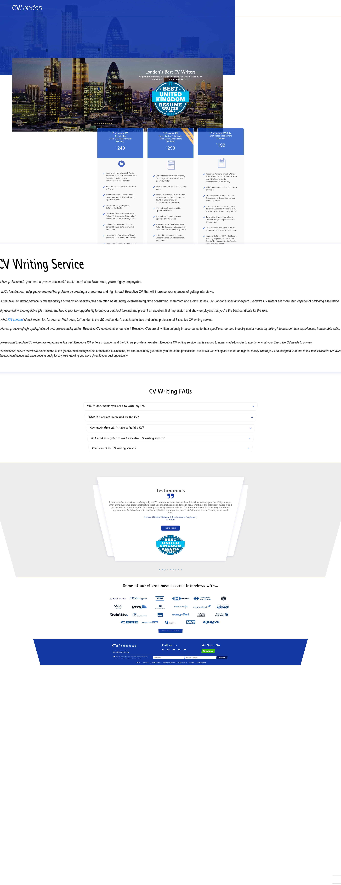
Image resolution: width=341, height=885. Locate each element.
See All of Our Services (170, 292)
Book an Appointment (289, 6)
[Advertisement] (170, 34)
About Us (310, 6)
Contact (324, 6)
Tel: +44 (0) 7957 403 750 (316, 11)
